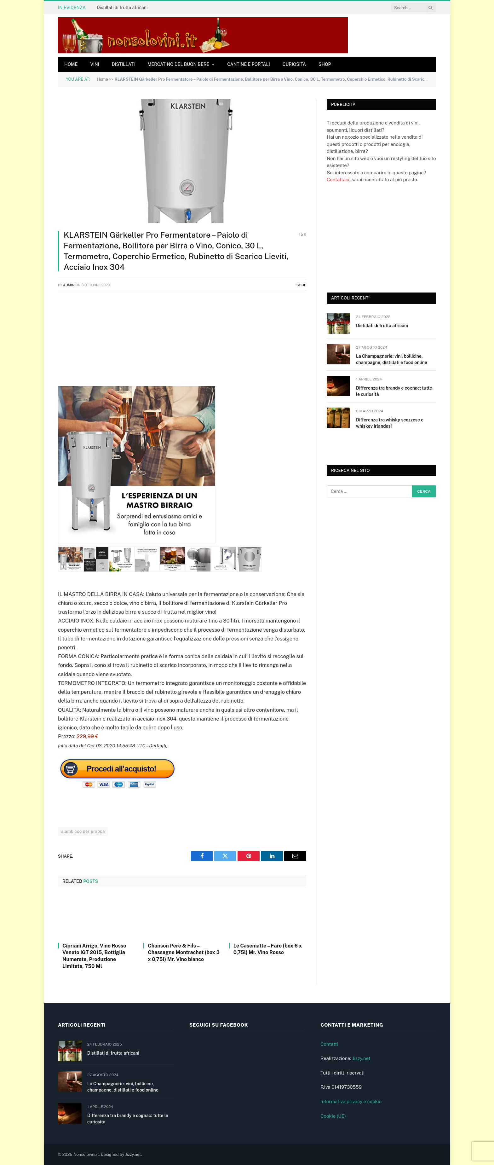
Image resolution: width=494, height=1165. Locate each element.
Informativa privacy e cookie (351, 1101)
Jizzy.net (361, 1058)
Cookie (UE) (333, 1116)
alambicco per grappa (83, 831)
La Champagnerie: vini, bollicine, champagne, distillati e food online (391, 359)
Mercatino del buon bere (178, 64)
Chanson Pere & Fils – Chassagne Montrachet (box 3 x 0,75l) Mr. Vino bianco (184, 953)
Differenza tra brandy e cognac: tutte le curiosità (394, 391)
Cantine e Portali (248, 64)
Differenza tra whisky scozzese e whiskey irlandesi (389, 423)
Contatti (329, 1044)
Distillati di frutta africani (122, 7)
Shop (325, 64)
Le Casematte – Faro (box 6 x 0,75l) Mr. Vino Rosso (267, 949)
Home (71, 64)
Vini (94, 64)
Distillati (123, 64)
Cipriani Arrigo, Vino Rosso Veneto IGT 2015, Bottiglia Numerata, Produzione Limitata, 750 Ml (94, 956)
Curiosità (294, 64)
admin (69, 285)
